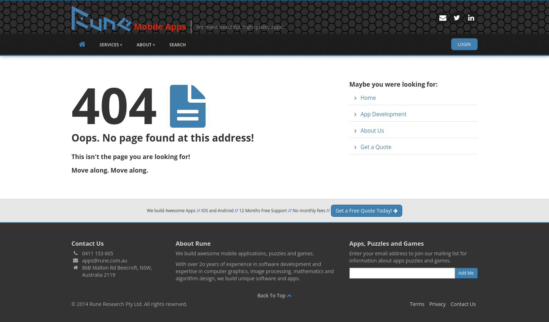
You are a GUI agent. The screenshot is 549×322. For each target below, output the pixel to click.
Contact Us (463, 304)
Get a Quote (376, 147)
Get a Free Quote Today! (367, 210)
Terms (417, 304)
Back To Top (275, 295)
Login (464, 44)
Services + (111, 45)
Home (368, 98)
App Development (383, 114)
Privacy (437, 304)
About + (145, 45)
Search (177, 45)
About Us (372, 130)
